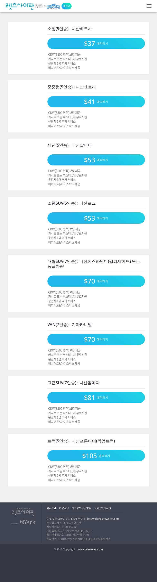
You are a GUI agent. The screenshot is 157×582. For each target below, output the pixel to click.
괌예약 (66, 5)
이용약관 (64, 508)
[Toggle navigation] (149, 6)
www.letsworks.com (90, 549)
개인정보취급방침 (81, 508)
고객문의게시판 (102, 508)
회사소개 (51, 508)
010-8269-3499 (55, 518)
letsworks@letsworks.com (103, 518)
